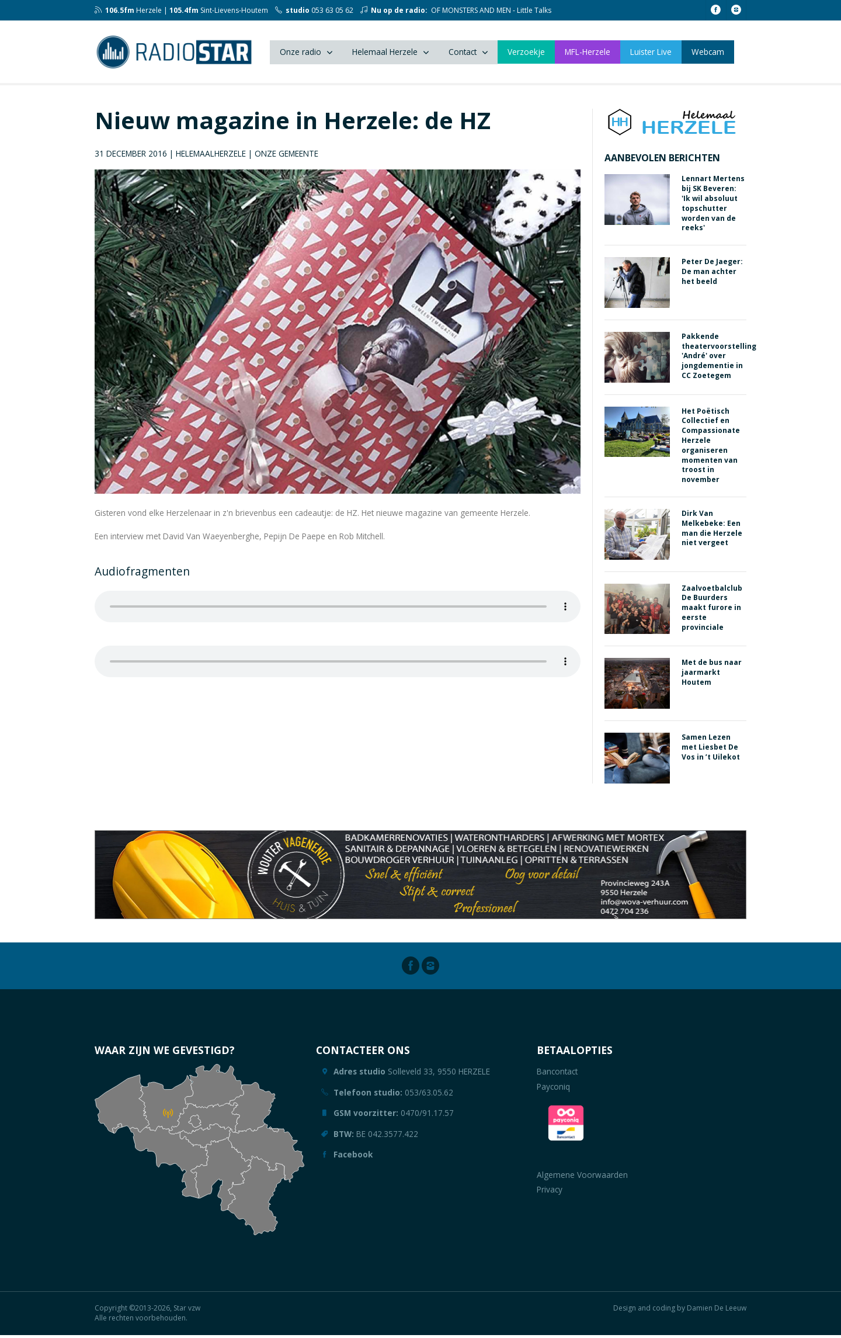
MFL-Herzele (587, 53)
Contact (463, 53)
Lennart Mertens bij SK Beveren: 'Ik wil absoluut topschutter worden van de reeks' (713, 206)
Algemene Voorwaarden (582, 1178)
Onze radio (300, 53)
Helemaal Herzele (385, 53)
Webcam (707, 53)
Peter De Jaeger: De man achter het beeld (712, 275)
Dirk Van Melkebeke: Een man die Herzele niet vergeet (712, 531)
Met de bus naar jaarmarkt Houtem (712, 676)
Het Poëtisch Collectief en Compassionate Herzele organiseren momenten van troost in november (711, 448)
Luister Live (651, 53)
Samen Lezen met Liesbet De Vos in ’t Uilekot (711, 750)
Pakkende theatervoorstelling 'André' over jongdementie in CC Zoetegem (719, 359)
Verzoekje (526, 53)
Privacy (549, 1192)
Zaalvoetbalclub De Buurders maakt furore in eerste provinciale (712, 610)
